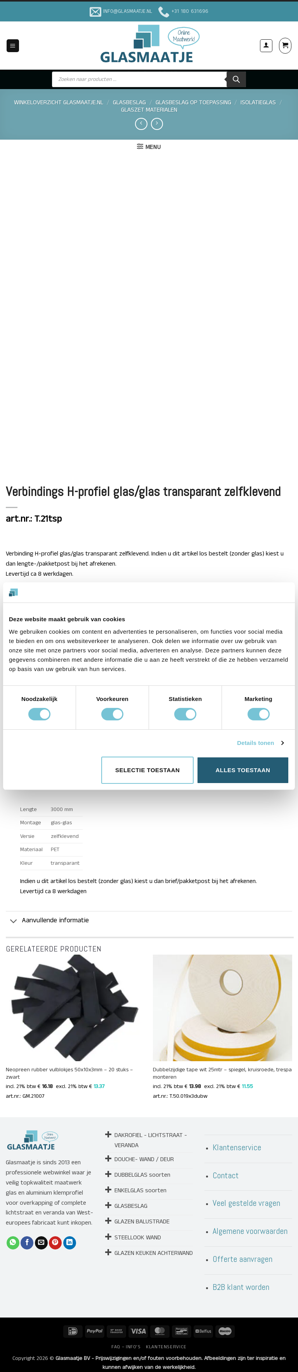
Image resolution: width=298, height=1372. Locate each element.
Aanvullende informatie (47, 915)
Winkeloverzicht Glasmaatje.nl (58, 102)
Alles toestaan (242, 770)
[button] (13, 45)
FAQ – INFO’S (125, 1340)
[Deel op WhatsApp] (13, 1236)
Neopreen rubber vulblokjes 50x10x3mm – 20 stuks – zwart (69, 1067)
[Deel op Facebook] (27, 1236)
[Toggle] (13, 915)
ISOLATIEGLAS (258, 102)
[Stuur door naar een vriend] (41, 1236)
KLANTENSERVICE (166, 1340)
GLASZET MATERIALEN (149, 109)
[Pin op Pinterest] (55, 1236)
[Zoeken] (236, 79)
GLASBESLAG (129, 102)
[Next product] (141, 124)
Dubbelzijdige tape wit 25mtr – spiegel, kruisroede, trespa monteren (222, 1067)
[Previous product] (157, 124)
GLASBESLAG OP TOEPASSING (193, 102)
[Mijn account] (266, 45)
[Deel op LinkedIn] (69, 1236)
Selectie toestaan (147, 770)
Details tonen (255, 742)
